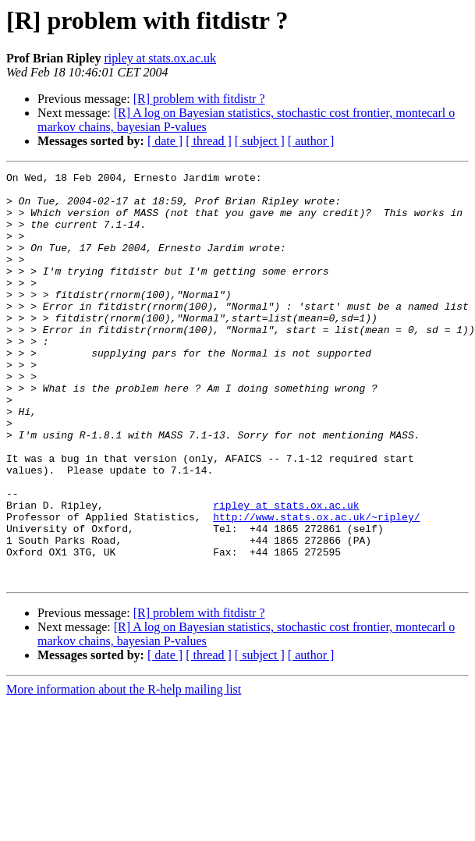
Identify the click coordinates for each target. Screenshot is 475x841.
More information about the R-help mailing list (123, 771)
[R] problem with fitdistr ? (199, 98)
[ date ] (165, 140)
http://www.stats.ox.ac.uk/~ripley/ (316, 587)
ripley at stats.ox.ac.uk (160, 58)
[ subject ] (260, 140)
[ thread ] (209, 140)
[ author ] (311, 140)
